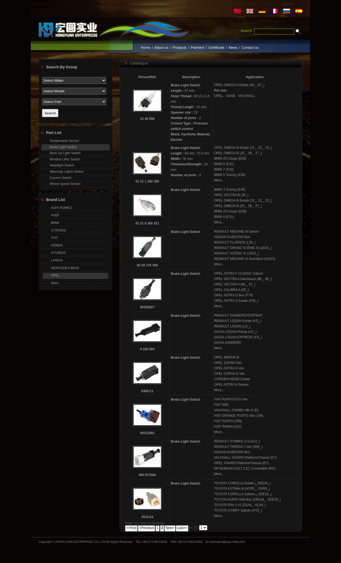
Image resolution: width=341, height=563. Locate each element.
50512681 (147, 433)
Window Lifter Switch (65, 159)
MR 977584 (147, 475)
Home (145, 47)
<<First (131, 528)
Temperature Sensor (64, 141)
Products (180, 47)
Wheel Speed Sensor (65, 184)
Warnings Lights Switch (66, 172)
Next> (170, 528)
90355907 (147, 307)
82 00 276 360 (147, 265)
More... (219, 180)
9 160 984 (147, 349)
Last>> (182, 528)
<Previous (146, 528)
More (54, 283)
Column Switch (60, 178)
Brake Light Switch (185, 85)
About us (161, 47)
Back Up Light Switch (65, 153)
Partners (197, 47)
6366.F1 (147, 391)
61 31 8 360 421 (147, 223)
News (233, 47)
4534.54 (147, 517)
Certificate (216, 47)
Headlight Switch (62, 165)
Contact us (250, 47)
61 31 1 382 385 (147, 181)
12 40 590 (147, 119)
